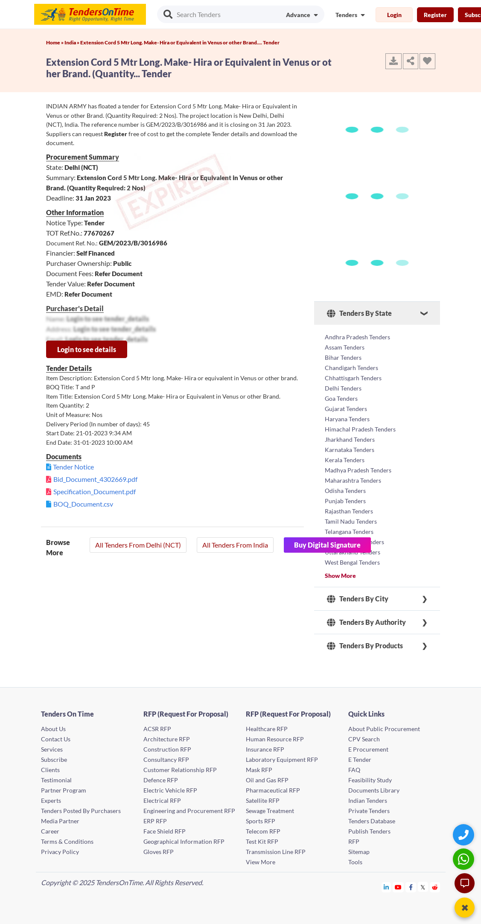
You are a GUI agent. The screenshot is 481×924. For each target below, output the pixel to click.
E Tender (359, 759)
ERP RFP (155, 821)
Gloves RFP (158, 851)
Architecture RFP (166, 739)
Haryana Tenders (347, 419)
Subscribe (54, 759)
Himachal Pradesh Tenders (360, 429)
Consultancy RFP (166, 759)
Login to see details (86, 349)
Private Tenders (369, 810)
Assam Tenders (344, 347)
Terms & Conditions (67, 841)
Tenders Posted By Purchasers (81, 810)
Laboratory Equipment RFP (282, 759)
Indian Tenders (367, 800)
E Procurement (368, 749)
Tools (355, 862)
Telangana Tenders (349, 531)
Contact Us (55, 739)
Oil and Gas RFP (267, 780)
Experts (51, 800)
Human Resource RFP (275, 739)
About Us (53, 728)
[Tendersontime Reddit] (435, 887)
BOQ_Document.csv (83, 504)
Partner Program (63, 790)
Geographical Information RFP (183, 841)
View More (260, 862)
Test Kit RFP (262, 841)
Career (50, 831)
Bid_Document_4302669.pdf (95, 479)
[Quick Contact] (465, 835)
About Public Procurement (384, 728)
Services (52, 749)
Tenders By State (359, 313)
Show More (340, 575)
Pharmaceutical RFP (273, 790)
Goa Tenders (341, 398)
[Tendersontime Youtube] (398, 887)
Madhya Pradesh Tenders (358, 470)
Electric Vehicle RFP (170, 790)
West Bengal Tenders (352, 562)
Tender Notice (73, 467)
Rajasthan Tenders (349, 511)
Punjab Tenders (345, 500)
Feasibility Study (370, 780)
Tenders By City (357, 599)
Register (435, 14)
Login (394, 14)
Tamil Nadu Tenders (351, 521)
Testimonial (56, 780)
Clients (50, 769)
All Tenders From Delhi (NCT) (138, 545)
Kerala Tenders (344, 459)
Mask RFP (259, 769)
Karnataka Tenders (349, 449)
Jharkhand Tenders (350, 439)
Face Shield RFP (164, 831)
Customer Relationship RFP (180, 769)
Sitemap (359, 851)
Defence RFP (160, 780)
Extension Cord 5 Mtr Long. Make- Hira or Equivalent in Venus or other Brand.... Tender (180, 42)
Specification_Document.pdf (94, 491)
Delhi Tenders (343, 388)
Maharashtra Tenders (353, 480)
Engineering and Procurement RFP (189, 810)
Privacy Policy (60, 851)
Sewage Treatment (270, 810)
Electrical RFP (162, 800)
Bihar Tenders (343, 357)
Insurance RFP (265, 749)
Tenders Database (371, 821)
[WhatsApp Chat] (465, 859)
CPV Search (364, 739)
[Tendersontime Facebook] (411, 887)
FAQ (354, 769)
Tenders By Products (365, 646)
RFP (353, 841)
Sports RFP (260, 821)
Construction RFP (167, 749)
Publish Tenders (369, 831)
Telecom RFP (263, 831)
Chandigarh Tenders (351, 367)
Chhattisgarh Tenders (353, 378)
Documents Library (373, 790)
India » (72, 42)
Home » (55, 42)
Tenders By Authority (366, 622)
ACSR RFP (157, 728)
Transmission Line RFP (276, 851)
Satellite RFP (263, 800)
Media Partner (60, 821)
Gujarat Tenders (346, 408)
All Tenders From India (235, 545)
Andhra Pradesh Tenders (357, 337)
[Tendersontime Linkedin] (386, 887)
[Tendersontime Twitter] (423, 887)
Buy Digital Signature (327, 545)
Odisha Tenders (345, 490)
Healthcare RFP (267, 728)
